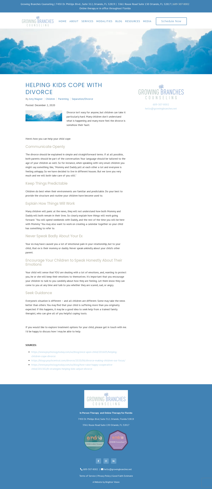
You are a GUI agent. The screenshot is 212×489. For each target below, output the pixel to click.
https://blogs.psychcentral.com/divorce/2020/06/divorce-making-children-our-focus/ (78, 360)
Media (147, 21)
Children (50, 99)
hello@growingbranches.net (161, 108)
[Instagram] (106, 461)
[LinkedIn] (113, 461)
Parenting (63, 99)
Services (87, 21)
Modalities (104, 21)
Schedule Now (171, 21)
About (74, 21)
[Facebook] (98, 461)
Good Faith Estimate (122, 475)
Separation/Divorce (82, 99)
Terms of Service (87, 475)
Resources (132, 21)
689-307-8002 (181, 4)
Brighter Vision (112, 482)
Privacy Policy (103, 475)
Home (63, 21)
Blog (118, 21)
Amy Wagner (36, 99)
